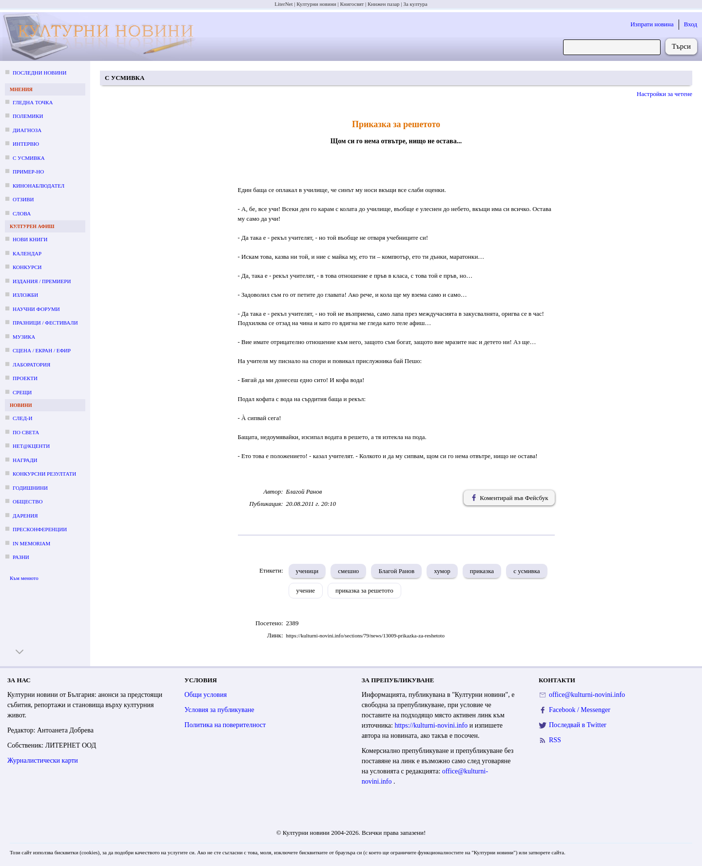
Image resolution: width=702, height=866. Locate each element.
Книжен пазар (384, 4)
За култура (415, 4)
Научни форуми (36, 309)
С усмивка (29, 158)
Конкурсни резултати (44, 474)
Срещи (22, 392)
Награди (25, 460)
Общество (27, 501)
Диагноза (27, 130)
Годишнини (30, 488)
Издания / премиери (42, 281)
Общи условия (205, 694)
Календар (27, 253)
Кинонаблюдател (38, 186)
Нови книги (30, 239)
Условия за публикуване (219, 709)
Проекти (25, 378)
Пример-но (28, 171)
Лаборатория (31, 364)
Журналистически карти (42, 760)
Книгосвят (352, 4)
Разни (21, 557)
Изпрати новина (652, 24)
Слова (22, 213)
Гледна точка (33, 102)
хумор (442, 571)
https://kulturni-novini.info (431, 725)
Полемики (28, 116)
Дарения (25, 516)
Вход (690, 24)
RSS (555, 740)
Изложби (25, 295)
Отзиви (23, 199)
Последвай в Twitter (577, 725)
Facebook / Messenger (579, 709)
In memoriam (31, 543)
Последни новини (39, 73)
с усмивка (526, 571)
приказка (482, 571)
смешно (348, 571)
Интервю (26, 144)
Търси (681, 46)
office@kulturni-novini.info (587, 694)
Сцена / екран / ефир (42, 350)
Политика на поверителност (225, 725)
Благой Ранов (396, 571)
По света (26, 432)
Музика (24, 337)
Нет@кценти (31, 446)
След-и (22, 418)
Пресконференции (40, 529)
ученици (307, 571)
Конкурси (27, 267)
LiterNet (283, 4)
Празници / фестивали (45, 323)
